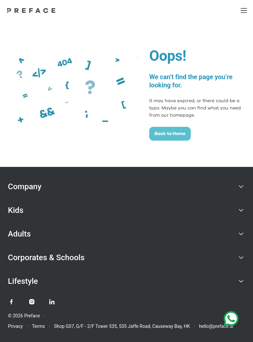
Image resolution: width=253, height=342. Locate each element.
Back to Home (170, 133)
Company (25, 186)
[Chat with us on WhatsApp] (231, 320)
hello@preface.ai (216, 326)
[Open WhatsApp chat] (231, 320)
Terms (38, 326)
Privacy (15, 326)
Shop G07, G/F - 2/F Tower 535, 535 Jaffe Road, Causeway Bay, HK (122, 326)
